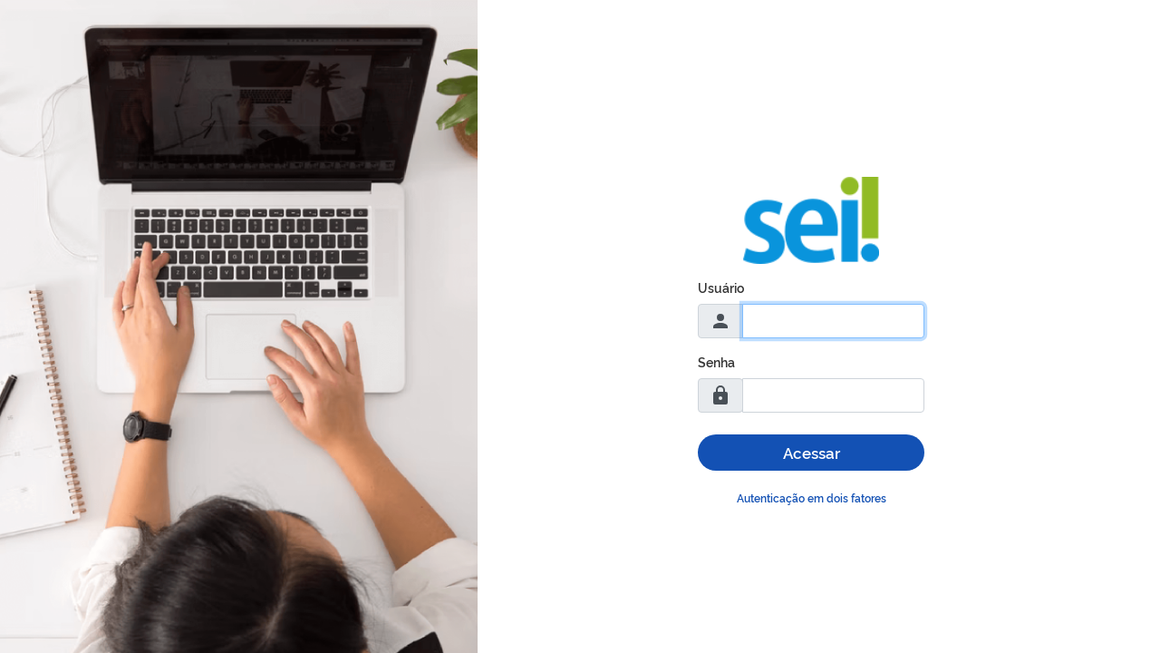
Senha (716, 361)
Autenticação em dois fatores (811, 497)
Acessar (811, 452)
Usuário (721, 287)
